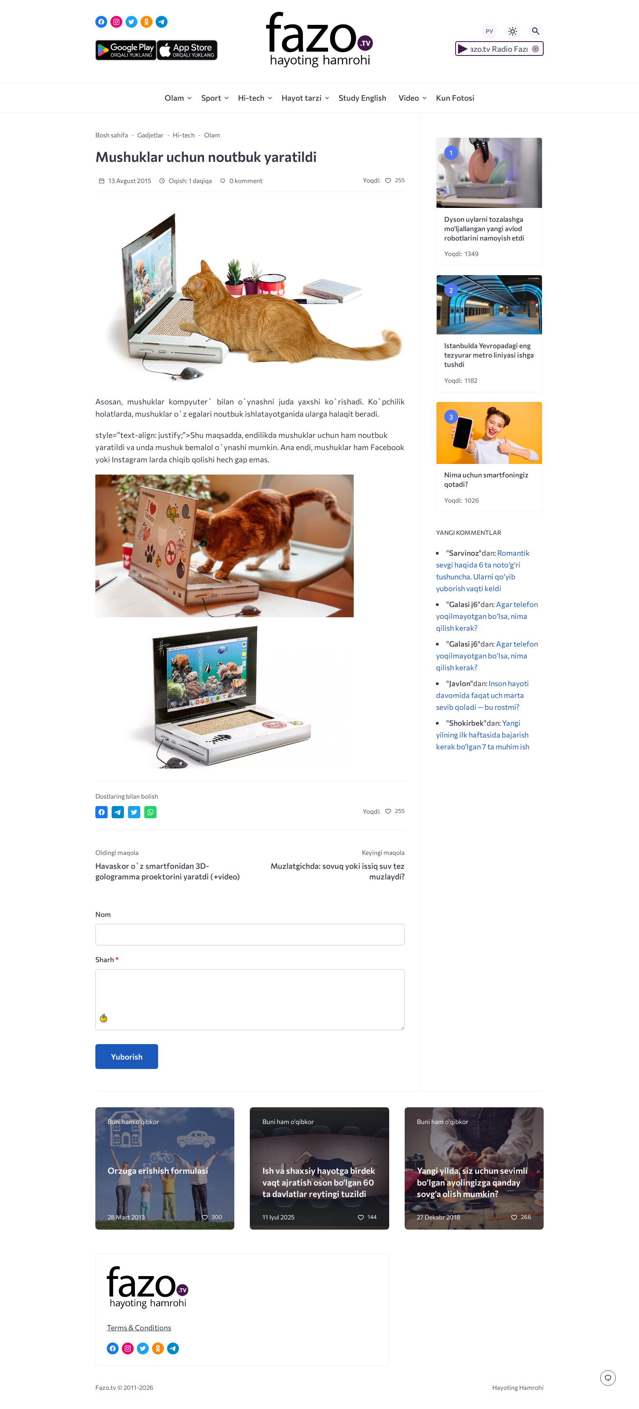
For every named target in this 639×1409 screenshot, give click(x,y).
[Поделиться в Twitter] (134, 812)
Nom (103, 914)
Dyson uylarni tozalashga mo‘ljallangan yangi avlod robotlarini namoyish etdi (484, 228)
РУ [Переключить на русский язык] (489, 31)
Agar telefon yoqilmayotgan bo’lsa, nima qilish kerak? (487, 615)
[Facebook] (101, 22)
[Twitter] (131, 22)
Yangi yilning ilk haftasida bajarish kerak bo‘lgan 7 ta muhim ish (482, 734)
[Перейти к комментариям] (608, 1378)
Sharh (107, 959)
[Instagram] (116, 22)
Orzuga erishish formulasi (158, 1170)
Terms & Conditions (139, 1327)
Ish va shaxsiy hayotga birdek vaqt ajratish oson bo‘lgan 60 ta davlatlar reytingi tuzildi (318, 1181)
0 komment (241, 180)
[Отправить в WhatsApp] (150, 812)
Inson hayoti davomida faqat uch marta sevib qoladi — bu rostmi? (482, 694)
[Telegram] (161, 22)
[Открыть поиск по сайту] (536, 31)
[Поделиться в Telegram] (118, 812)
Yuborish (127, 1056)
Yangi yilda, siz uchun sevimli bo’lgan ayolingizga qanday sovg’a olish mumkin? (472, 1181)
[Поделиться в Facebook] (101, 812)
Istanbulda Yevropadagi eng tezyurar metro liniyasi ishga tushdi (489, 355)
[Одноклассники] (146, 22)
